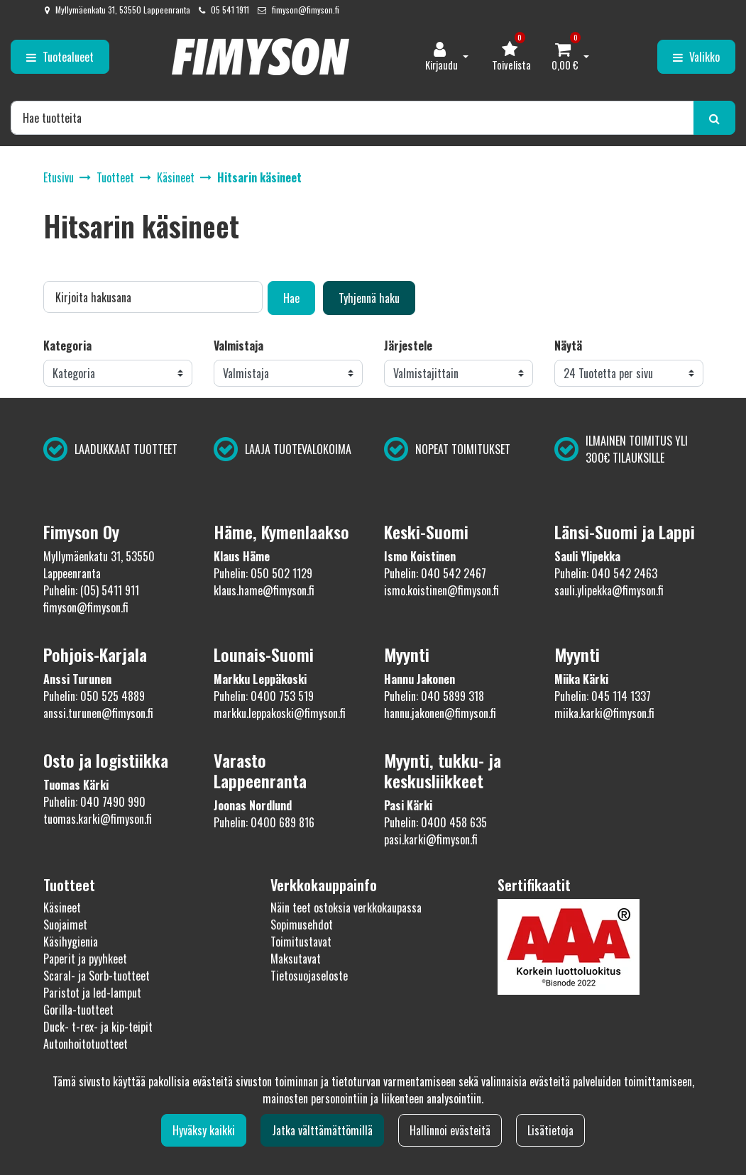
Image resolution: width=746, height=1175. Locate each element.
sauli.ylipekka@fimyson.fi (609, 590)
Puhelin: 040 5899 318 (434, 696)
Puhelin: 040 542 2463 (605, 573)
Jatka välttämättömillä (322, 1130)
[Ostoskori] (565, 56)
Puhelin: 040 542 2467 (435, 573)
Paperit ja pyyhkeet (85, 958)
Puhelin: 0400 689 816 (264, 822)
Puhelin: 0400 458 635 (435, 822)
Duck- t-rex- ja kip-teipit (98, 1026)
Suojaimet (65, 924)
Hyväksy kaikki (203, 1130)
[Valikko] (696, 57)
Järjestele (408, 345)
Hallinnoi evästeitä (450, 1130)
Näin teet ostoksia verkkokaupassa (346, 907)
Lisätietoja (550, 1130)
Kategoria (67, 345)
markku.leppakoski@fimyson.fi (280, 713)
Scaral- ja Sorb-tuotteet (96, 975)
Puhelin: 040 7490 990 (94, 801)
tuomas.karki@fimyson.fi (97, 818)
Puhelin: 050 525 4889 (94, 696)
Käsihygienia (70, 941)
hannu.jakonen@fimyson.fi (440, 713)
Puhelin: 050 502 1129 (263, 573)
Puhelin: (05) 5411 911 (91, 590)
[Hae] (352, 118)
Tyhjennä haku (369, 298)
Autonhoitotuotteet (85, 1043)
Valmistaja (238, 345)
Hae (291, 298)
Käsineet (62, 907)
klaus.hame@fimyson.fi (264, 590)
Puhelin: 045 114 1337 (602, 696)
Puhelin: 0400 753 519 (264, 696)
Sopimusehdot (301, 924)
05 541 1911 (230, 10)
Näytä (568, 345)
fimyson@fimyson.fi (305, 10)
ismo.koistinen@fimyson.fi (441, 590)
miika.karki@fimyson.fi (604, 713)
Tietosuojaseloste (309, 975)
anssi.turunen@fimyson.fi (98, 713)
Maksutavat (295, 958)
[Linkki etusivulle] (260, 56)
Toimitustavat (300, 941)
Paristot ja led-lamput (92, 992)
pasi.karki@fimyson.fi (431, 839)
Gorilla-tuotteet (78, 1009)
